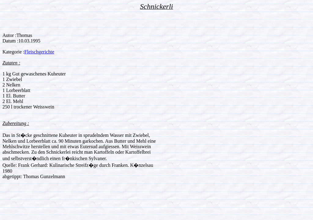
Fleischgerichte (39, 51)
